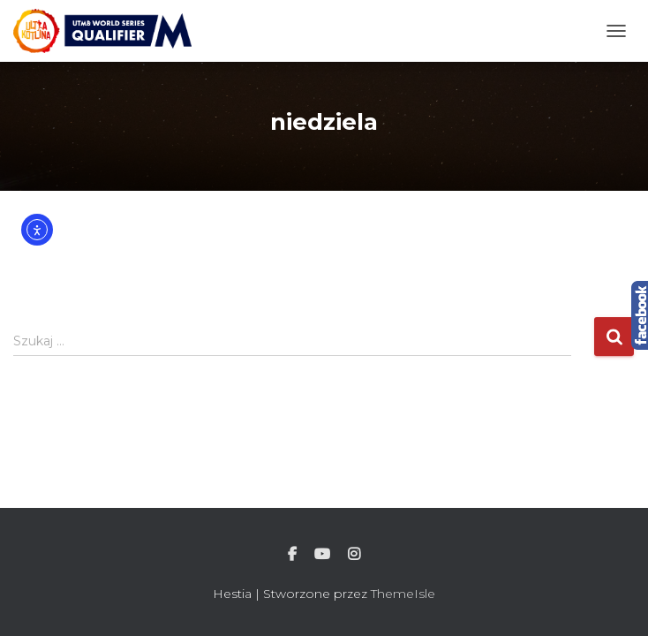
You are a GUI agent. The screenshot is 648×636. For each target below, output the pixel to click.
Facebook (292, 554)
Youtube (322, 554)
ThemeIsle (403, 594)
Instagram (354, 554)
